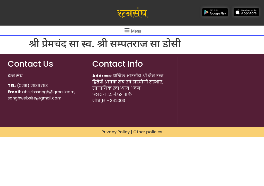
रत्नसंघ (132, 14)
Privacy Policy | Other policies (132, 132)
